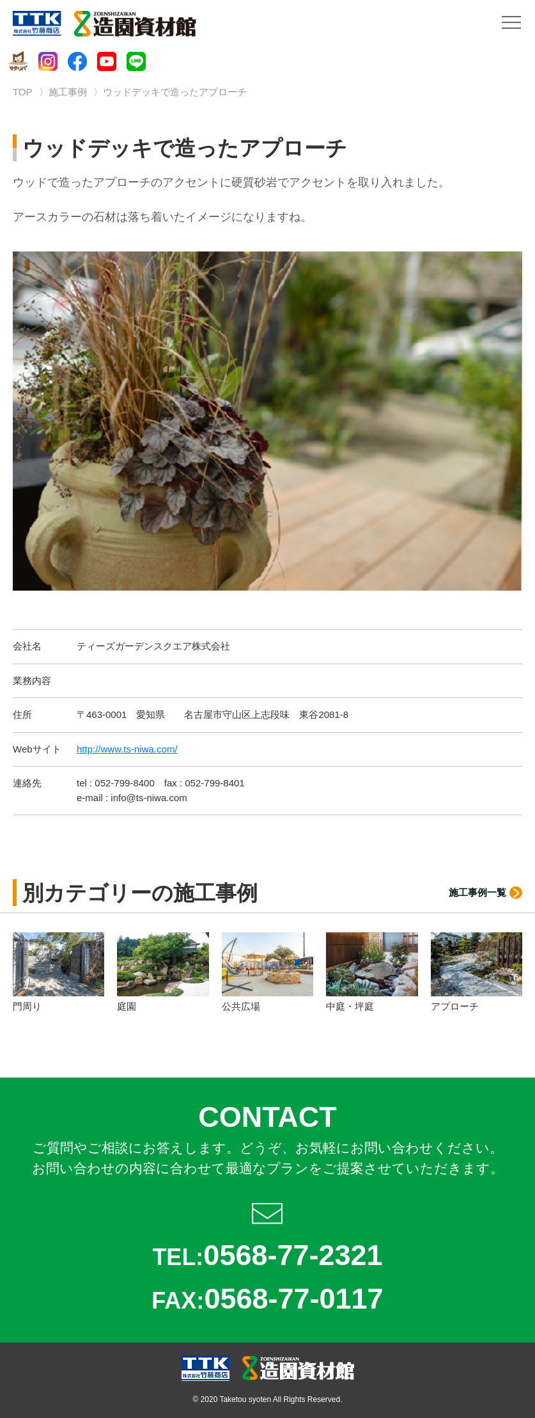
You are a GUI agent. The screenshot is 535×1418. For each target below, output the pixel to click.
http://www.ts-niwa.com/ (127, 749)
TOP (23, 91)
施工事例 (68, 91)
